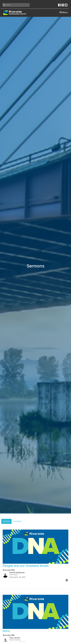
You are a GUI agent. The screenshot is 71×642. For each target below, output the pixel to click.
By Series (17, 521)
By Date (6, 521)
